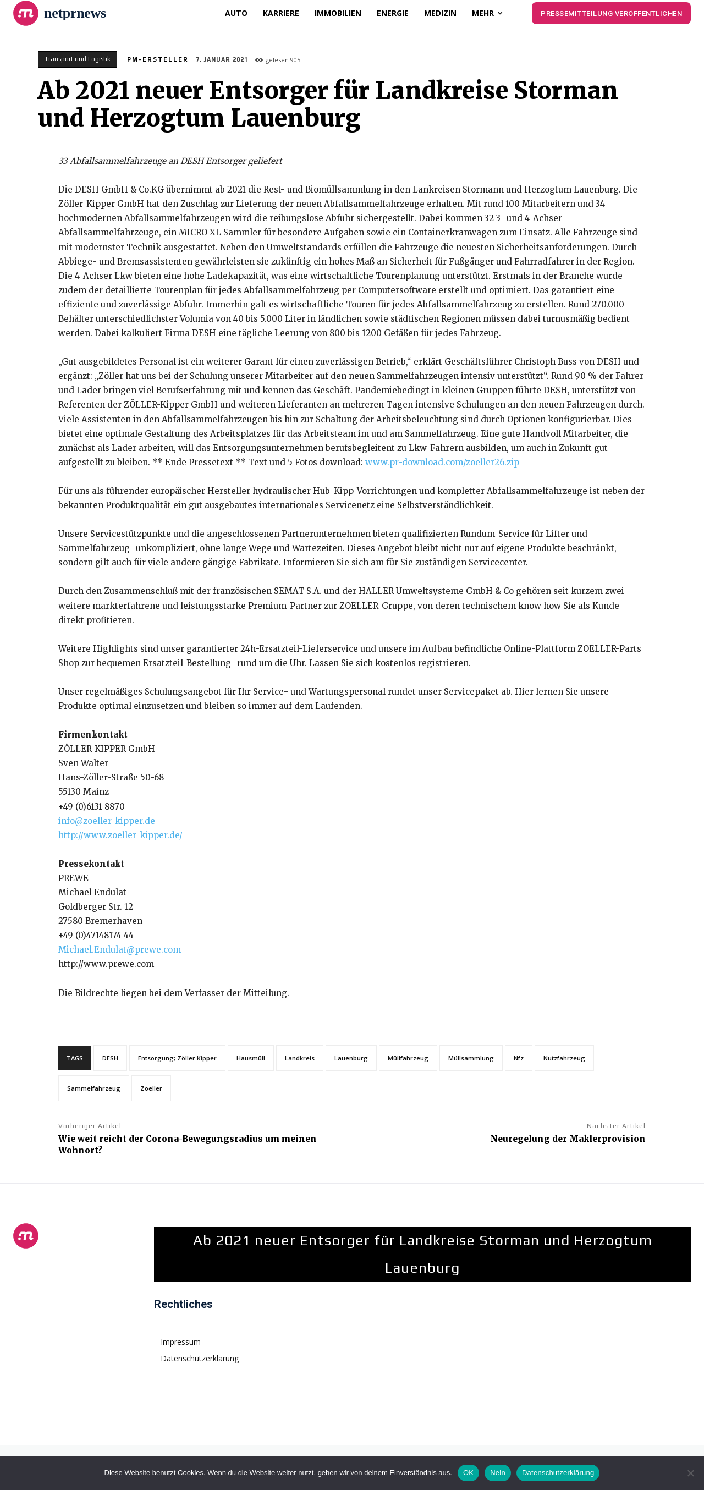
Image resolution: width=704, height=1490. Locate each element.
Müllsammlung (471, 1058)
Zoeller (151, 1088)
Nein (497, 1473)
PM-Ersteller (158, 59)
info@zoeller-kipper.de (106, 821)
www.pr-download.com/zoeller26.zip (442, 462)
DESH (110, 1058)
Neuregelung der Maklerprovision (568, 1139)
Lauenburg (351, 1058)
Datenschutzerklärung (558, 1473)
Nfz (519, 1058)
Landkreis (300, 1058)
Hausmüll (251, 1058)
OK (468, 1473)
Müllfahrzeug (408, 1058)
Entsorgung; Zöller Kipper (177, 1058)
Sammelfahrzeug (93, 1088)
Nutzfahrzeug (564, 1058)
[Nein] (690, 1472)
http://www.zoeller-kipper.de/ (120, 835)
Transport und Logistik (77, 59)
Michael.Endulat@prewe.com (119, 949)
